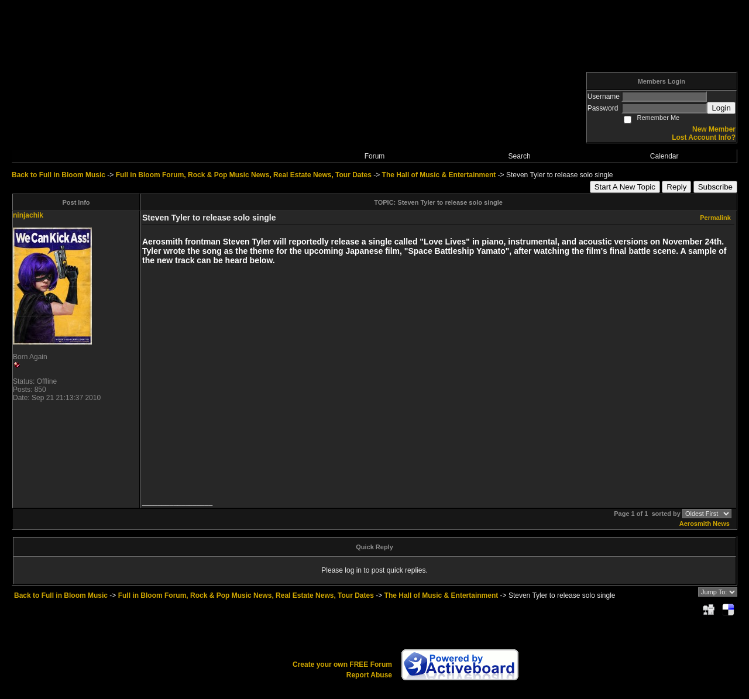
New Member (714, 129)
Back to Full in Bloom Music (58, 175)
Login (721, 108)
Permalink (715, 217)
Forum (375, 156)
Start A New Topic (625, 187)
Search (520, 156)
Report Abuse (369, 675)
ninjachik (28, 215)
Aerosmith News (704, 523)
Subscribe (715, 187)
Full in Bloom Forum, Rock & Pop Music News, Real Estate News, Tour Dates (244, 175)
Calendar (664, 156)
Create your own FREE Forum (342, 664)
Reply (676, 187)
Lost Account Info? (704, 137)
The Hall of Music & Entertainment (439, 175)
